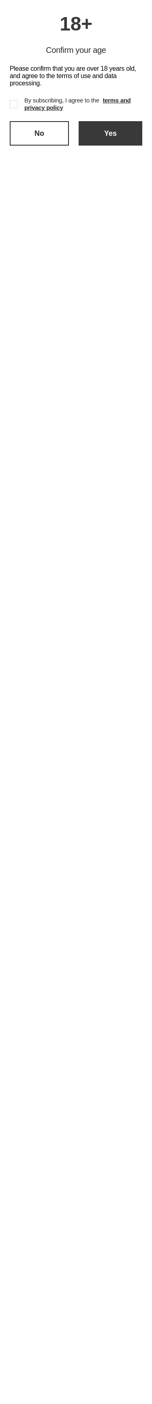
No (39, 133)
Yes (110, 133)
